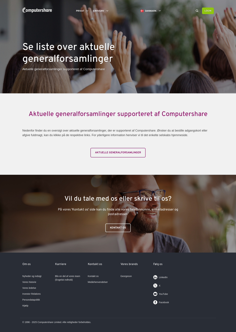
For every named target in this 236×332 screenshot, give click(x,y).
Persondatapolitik (31, 299)
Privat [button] (83, 11)
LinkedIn (160, 276)
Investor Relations (31, 294)
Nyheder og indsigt (32, 276)
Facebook (161, 301)
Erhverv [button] (102, 11)
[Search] (197, 11)
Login (207, 10)
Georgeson (126, 276)
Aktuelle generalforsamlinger (118, 152)
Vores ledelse (29, 288)
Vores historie (29, 282)
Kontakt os (118, 227)
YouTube (160, 293)
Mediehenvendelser (98, 282)
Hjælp (25, 305)
